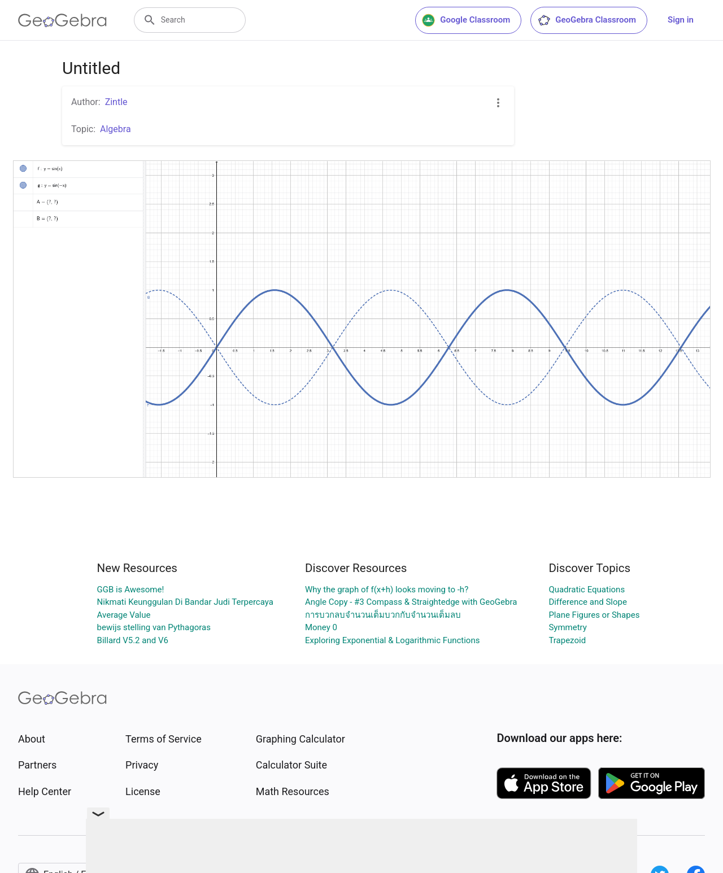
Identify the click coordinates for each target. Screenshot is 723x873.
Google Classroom (466, 20)
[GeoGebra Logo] (62, 20)
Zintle (116, 102)
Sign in (681, 20)
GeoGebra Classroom (586, 20)
